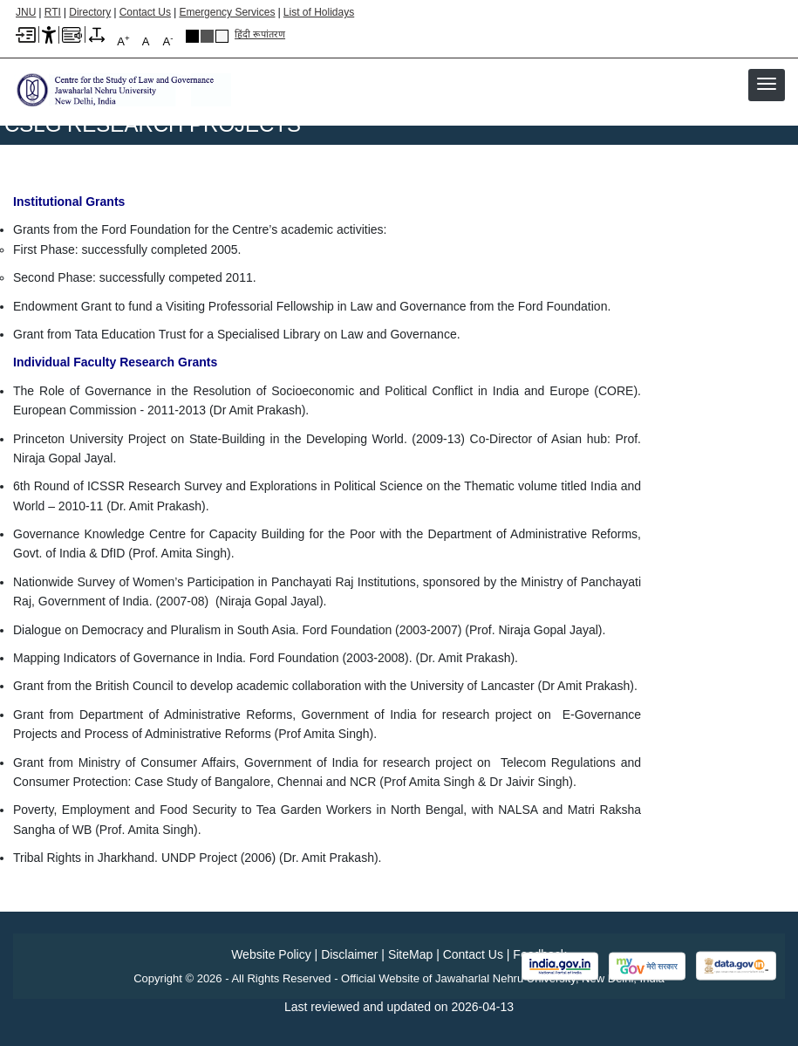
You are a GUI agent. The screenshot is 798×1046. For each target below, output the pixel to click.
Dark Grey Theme (207, 36)
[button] (766, 84)
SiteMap (410, 954)
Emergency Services (227, 12)
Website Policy (271, 954)
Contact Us (145, 12)
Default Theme (221, 36)
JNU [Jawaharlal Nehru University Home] (26, 12)
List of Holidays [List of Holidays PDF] (318, 12)
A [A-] (168, 40)
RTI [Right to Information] (52, 12)
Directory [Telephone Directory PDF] (90, 12)
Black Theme (192, 36)
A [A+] (123, 40)
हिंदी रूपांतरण (260, 34)
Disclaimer (349, 954)
